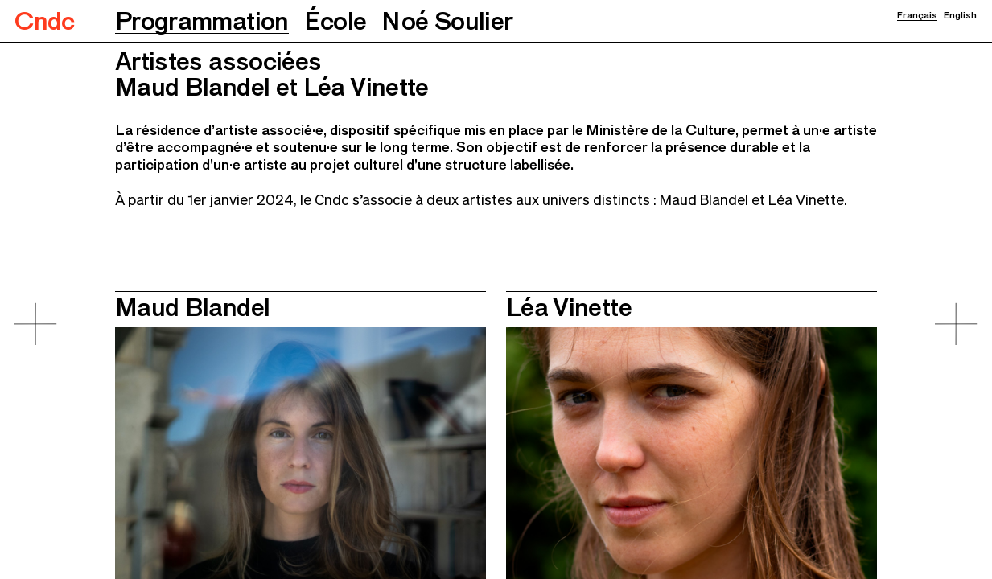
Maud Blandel (192, 306)
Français (917, 15)
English (960, 15)
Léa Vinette (569, 306)
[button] (202, 21)
